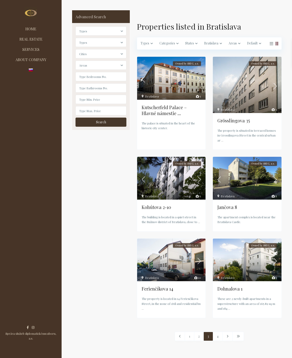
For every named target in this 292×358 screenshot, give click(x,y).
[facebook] (28, 327)
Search (101, 122)
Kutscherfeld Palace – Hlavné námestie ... (164, 110)
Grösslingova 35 (233, 120)
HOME (30, 28)
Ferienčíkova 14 (157, 289)
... (222, 140)
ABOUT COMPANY (31, 59)
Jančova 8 (227, 207)
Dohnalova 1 (229, 289)
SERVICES (30, 49)
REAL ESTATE (30, 39)
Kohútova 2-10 (156, 207)
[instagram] (33, 327)
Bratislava (152, 96)
